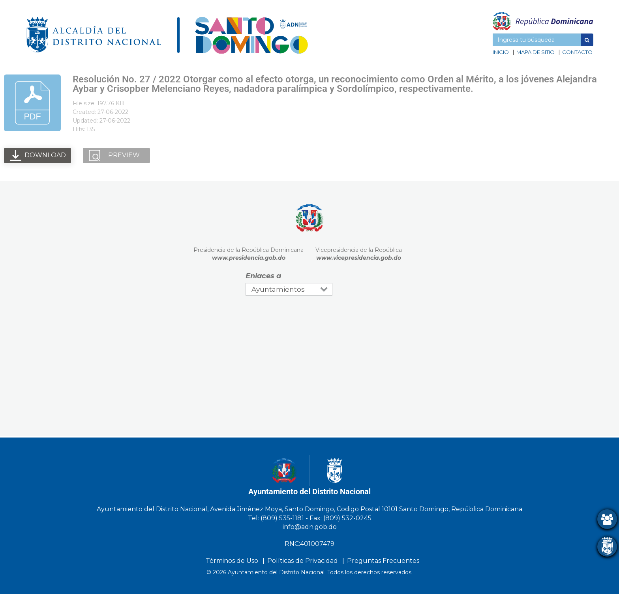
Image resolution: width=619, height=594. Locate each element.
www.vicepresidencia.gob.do (358, 257)
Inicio (501, 52)
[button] (587, 40)
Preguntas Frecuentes (383, 560)
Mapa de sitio (535, 52)
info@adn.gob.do (310, 527)
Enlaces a (263, 276)
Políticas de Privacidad (302, 560)
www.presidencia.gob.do (248, 257)
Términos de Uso (232, 560)
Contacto (577, 52)
